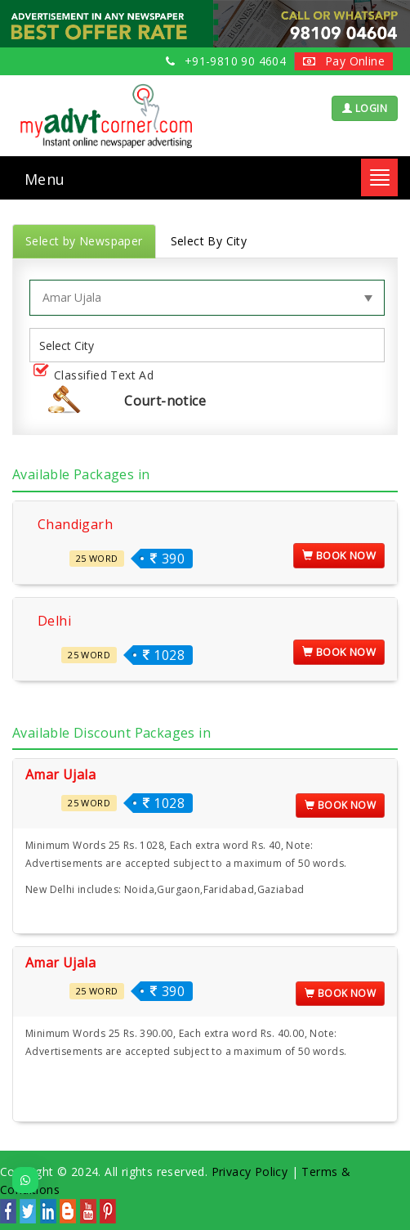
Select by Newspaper (84, 241)
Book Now (339, 555)
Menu (45, 179)
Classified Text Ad (96, 375)
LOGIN (364, 108)
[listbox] (72, 345)
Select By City (209, 241)
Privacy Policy (250, 1171)
